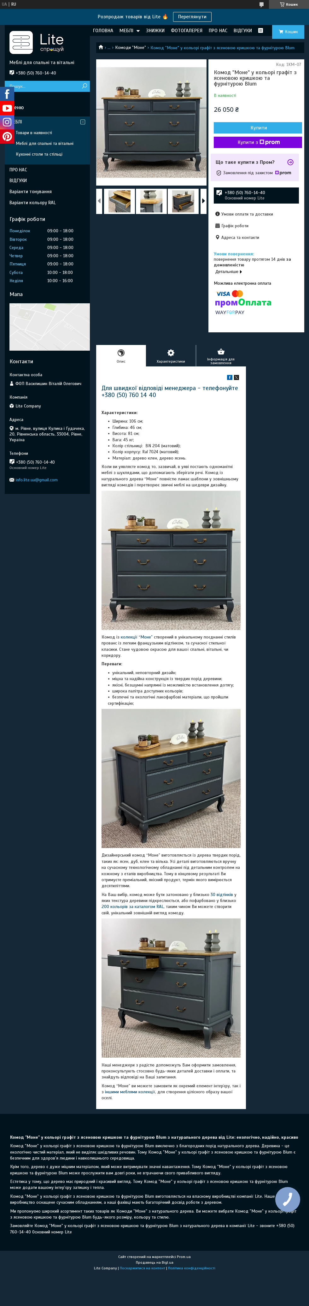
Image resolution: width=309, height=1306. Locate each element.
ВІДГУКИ (243, 30)
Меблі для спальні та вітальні (44, 143)
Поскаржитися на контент (142, 1268)
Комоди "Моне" (130, 47)
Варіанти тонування (30, 191)
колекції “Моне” (137, 637)
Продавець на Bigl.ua (154, 1262)
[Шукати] (84, 86)
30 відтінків (222, 894)
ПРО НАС (218, 30)
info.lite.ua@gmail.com (37, 480)
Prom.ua (184, 1257)
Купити (259, 128)
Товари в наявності (34, 132)
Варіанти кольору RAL (32, 202)
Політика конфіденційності (191, 1268)
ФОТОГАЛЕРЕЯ (186, 30)
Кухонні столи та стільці (39, 154)
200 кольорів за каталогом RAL (133, 906)
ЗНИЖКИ (155, 30)
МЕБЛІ (126, 30)
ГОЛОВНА (103, 30)
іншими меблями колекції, (130, 1092)
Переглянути (192, 17)
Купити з (259, 142)
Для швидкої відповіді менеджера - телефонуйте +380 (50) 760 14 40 (170, 391)
